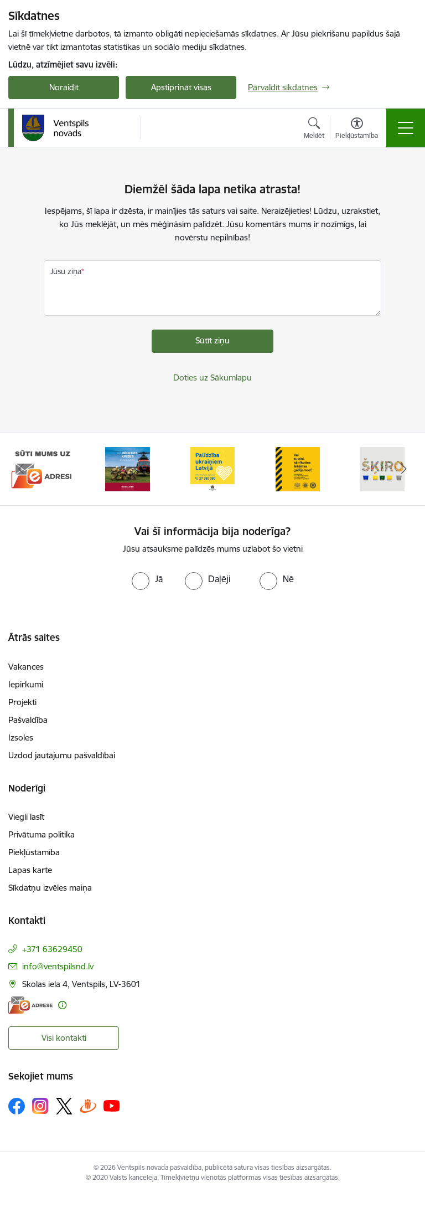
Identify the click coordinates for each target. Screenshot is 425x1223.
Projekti (22, 702)
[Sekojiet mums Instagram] (40, 1106)
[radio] (147, 578)
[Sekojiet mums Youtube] (111, 1105)
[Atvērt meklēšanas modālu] (314, 129)
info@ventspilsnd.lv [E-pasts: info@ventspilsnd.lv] (58, 966)
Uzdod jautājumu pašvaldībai (61, 755)
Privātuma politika (41, 834)
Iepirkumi (25, 684)
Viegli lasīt (26, 816)
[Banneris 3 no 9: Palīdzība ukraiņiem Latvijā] (212, 468)
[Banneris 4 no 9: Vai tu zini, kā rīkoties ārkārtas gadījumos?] (298, 468)
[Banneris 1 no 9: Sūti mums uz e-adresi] (42, 468)
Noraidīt (64, 87)
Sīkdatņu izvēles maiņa (50, 887)
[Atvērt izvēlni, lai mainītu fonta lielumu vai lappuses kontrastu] (356, 129)
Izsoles (20, 737)
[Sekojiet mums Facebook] (16, 1106)
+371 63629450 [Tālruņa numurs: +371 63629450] (52, 949)
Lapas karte (30, 870)
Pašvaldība (28, 720)
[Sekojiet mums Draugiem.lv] (88, 1106)
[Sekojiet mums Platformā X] (64, 1106)
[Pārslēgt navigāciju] (405, 128)
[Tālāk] (403, 469)
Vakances (26, 666)
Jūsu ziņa (65, 271)
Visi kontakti (64, 1037)
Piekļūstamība (34, 852)
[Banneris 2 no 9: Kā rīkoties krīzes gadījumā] (127, 468)
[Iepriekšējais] (21, 469)
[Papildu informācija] (62, 1005)
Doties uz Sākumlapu (212, 377)
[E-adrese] (30, 1005)
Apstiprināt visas (181, 87)
